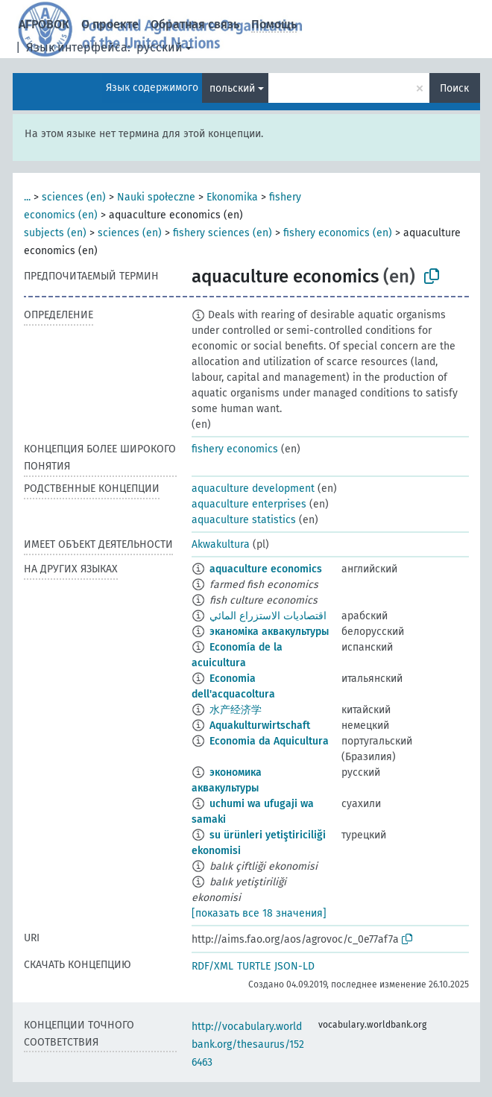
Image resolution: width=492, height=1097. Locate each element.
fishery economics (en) (337, 233)
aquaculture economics (265, 569)
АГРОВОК (44, 24)
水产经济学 (235, 710)
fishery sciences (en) (222, 233)
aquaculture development (253, 488)
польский (232, 88)
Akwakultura (221, 544)
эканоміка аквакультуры (269, 631)
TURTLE (254, 966)
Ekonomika (232, 197)
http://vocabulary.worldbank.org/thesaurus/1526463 (248, 1044)
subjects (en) (55, 233)
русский (159, 47)
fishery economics (235, 449)
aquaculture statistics (244, 519)
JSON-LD (294, 966)
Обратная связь (195, 24)
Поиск (454, 88)
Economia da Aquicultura (269, 741)
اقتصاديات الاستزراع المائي (268, 616)
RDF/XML (212, 966)
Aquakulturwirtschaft (259, 725)
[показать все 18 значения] (259, 913)
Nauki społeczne (156, 197)
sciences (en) (74, 197)
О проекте (110, 24)
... (27, 197)
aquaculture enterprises (249, 504)
